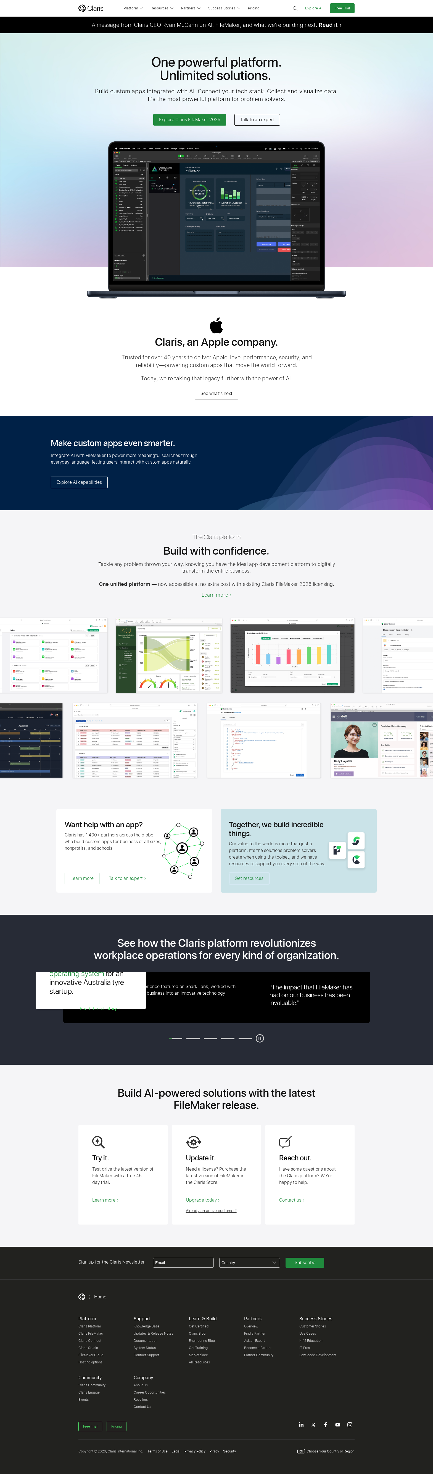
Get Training (198, 1348)
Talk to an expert (257, 119)
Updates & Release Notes (153, 1333)
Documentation (145, 1341)
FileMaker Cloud (90, 1355)
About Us (141, 1385)
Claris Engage (89, 1392)
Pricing (254, 8)
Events (83, 1400)
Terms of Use (157, 1451)
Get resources (249, 878)
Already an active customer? (211, 1210)
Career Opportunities (150, 1392)
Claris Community (91, 1385)
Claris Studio (88, 1348)
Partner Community (258, 1355)
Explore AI (313, 8)
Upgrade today (201, 1200)
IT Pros (304, 1348)
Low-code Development (317, 1355)
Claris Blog (197, 1333)
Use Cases (307, 1333)
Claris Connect (89, 1341)
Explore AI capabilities (79, 482)
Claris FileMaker (90, 1333)
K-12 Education (311, 1341)
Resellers (141, 1400)
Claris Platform (89, 1326)
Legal (176, 1451)
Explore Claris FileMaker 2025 (189, 119)
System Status (145, 1348)
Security (229, 1451)
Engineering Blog (202, 1341)
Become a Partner (257, 1348)
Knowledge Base (146, 1326)
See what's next (216, 393)
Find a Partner (254, 1333)
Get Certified (198, 1326)
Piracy (214, 1451)
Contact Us (142, 1407)
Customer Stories (312, 1326)
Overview (251, 1326)
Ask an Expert (254, 1341)
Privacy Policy (194, 1451)
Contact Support (146, 1355)
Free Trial (342, 8)
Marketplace (198, 1355)
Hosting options (90, 1362)
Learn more (215, 595)
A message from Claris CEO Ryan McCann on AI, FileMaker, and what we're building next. (215, 25)
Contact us (290, 1200)
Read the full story (98, 1008)
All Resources (199, 1362)
